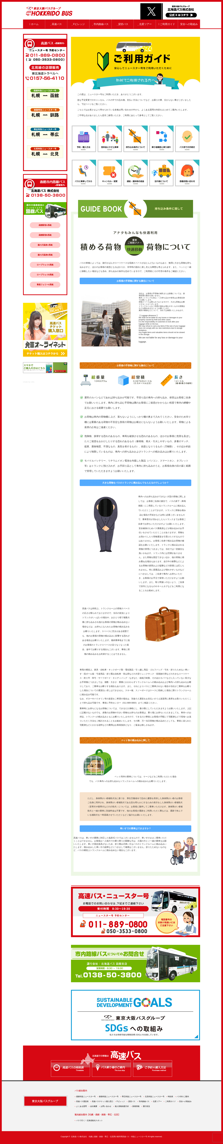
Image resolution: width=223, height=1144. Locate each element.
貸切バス (122, 24)
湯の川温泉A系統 (45, 245)
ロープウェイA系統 (45, 265)
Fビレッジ (78, 24)
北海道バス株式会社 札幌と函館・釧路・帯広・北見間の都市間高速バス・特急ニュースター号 (109, 1137)
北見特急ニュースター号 (154, 1097)
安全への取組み (189, 24)
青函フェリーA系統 (45, 284)
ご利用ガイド (167, 24)
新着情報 (135, 1106)
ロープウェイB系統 (45, 275)
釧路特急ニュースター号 (109, 1097)
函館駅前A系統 (45, 225)
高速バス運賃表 (82, 1101)
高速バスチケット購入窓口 (102, 1101)
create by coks (28, 382)
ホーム (34, 24)
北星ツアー (145, 24)
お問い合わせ (106, 1106)
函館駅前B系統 (45, 235)
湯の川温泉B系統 (45, 255)
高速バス (56, 24)
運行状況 (146, 1106)
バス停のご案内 (183, 1097)
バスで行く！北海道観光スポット (89, 1120)
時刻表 (170, 1097)
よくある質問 (81, 1106)
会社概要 (93, 1106)
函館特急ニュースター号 (86, 1097)
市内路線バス (100, 24)
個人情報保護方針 (122, 1106)
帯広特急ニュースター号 (131, 1097)
